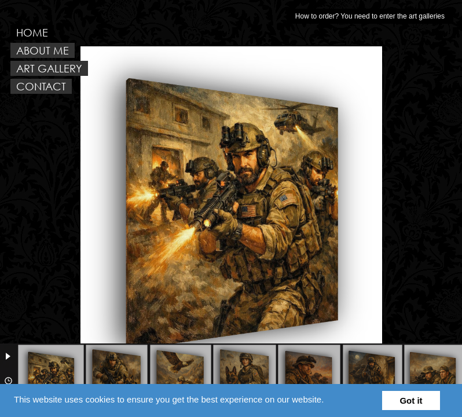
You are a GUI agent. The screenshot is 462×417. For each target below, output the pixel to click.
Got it (410, 400)
